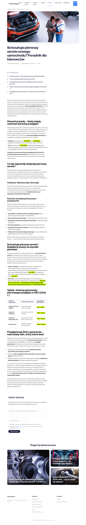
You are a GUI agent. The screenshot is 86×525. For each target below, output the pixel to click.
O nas (33, 509)
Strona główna (35, 499)
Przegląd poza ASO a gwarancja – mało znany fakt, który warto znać (27, 92)
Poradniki (49, 2)
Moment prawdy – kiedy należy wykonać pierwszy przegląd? (27, 76)
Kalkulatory (66, 2)
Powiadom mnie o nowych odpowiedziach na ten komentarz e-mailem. (25, 424)
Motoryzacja (25, 9)
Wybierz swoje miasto (37, 501)
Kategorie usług (27, 3)
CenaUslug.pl (14, 4)
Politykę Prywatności (18, 426)
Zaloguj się (75, 3)
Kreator (43, 2)
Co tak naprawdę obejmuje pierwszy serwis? (22, 79)
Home (20, 2)
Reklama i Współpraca (37, 512)
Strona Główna (11, 9)
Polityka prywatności (62, 501)
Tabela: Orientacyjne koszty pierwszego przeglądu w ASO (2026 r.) (28, 87)
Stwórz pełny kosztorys (37, 506)
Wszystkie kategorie (37, 504)
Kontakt (58, 499)
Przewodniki (58, 2)
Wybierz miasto (35, 3)
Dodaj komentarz (14, 431)
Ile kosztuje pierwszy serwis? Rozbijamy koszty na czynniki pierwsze (26, 83)
